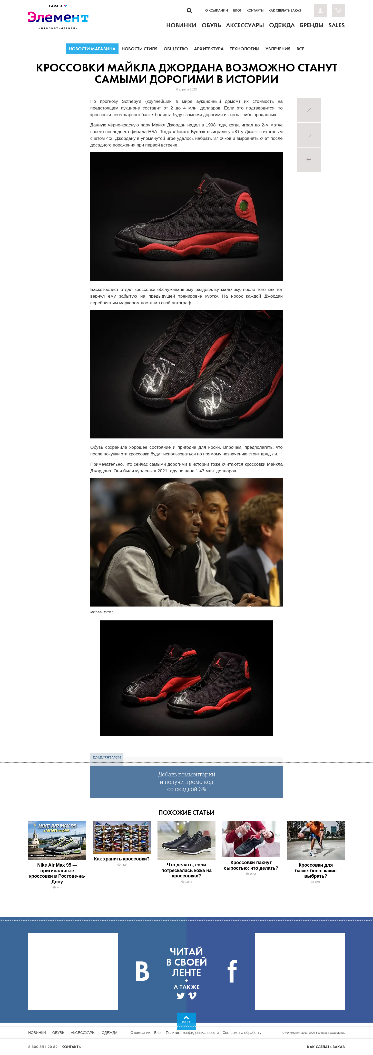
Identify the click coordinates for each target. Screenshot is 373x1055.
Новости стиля (140, 49)
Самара (58, 6)
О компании (216, 10)
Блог (237, 10)
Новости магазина (92, 49)
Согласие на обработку (242, 1032)
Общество (176, 49)
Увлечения (278, 49)
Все (300, 49)
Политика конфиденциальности (192, 1032)
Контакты (255, 10)
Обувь (58, 1032)
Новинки (37, 1032)
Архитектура (209, 49)
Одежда (109, 1032)
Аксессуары (83, 1032)
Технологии (244, 49)
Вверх (186, 1022)
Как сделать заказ (285, 10)
